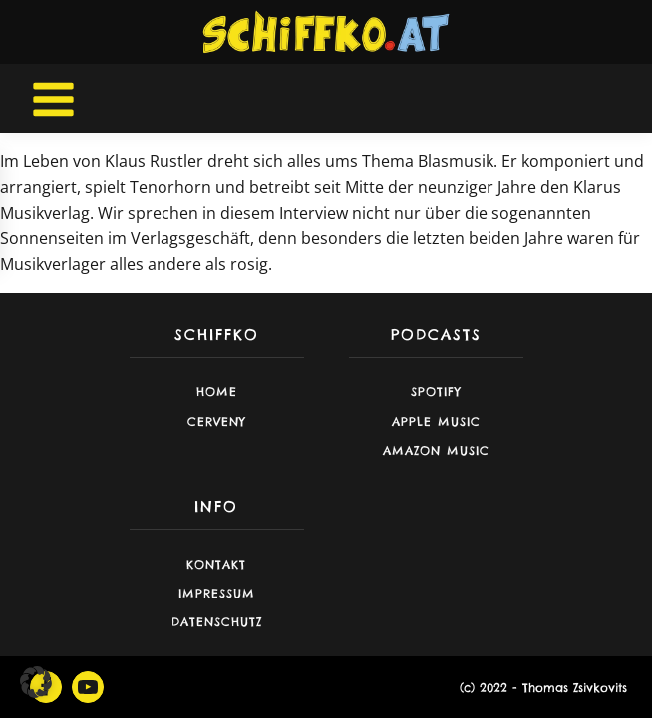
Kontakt (216, 564)
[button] (36, 682)
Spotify (436, 391)
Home (216, 391)
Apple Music (436, 421)
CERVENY (216, 421)
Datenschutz (216, 621)
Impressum (216, 593)
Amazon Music (436, 450)
